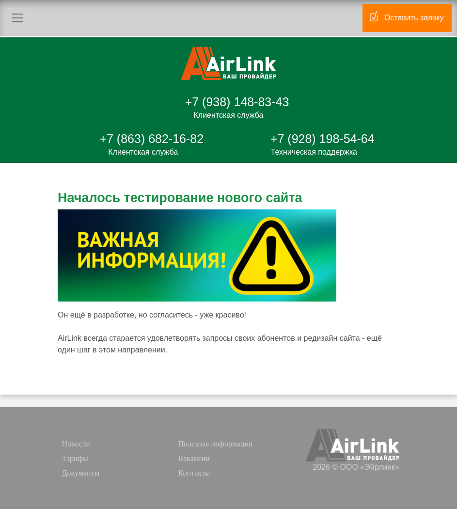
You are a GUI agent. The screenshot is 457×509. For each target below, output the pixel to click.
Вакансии (194, 458)
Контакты (194, 473)
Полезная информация (215, 444)
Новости (76, 444)
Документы (81, 473)
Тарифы (75, 458)
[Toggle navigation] (17, 18)
